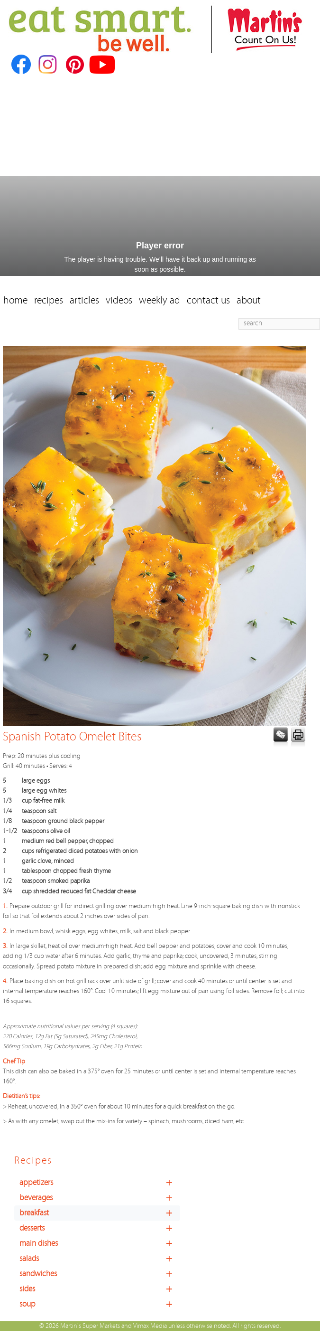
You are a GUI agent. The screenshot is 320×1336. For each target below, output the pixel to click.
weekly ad (159, 300)
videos (119, 300)
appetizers (99, 1182)
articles (84, 300)
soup (99, 1304)
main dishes (99, 1243)
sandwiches (99, 1273)
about (249, 300)
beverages (99, 1197)
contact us (208, 300)
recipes (48, 300)
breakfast (99, 1213)
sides (99, 1289)
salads (99, 1258)
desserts (99, 1228)
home (15, 300)
